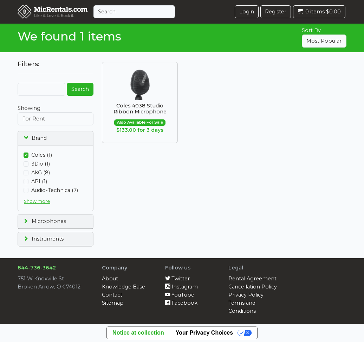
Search (80, 89)
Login (246, 11)
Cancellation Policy (252, 287)
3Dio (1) (40, 164)
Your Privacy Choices (204, 333)
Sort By (311, 30)
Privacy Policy (246, 295)
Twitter (177, 278)
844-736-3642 (37, 268)
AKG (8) (40, 172)
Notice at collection (138, 333)
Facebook (181, 303)
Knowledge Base (123, 287)
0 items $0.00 (319, 11)
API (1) (39, 181)
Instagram (181, 287)
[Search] (134, 11)
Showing (29, 108)
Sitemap (113, 303)
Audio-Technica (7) (54, 190)
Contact (112, 295)
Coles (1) (41, 155)
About (110, 278)
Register (275, 11)
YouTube (179, 295)
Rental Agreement (252, 278)
